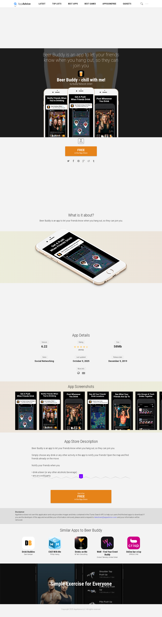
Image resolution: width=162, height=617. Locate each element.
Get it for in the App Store (81, 496)
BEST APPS (73, 4)
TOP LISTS (56, 4)
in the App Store (81, 151)
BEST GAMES (90, 4)
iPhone (81, 142)
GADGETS (127, 4)
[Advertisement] (81, 28)
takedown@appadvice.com (105, 517)
